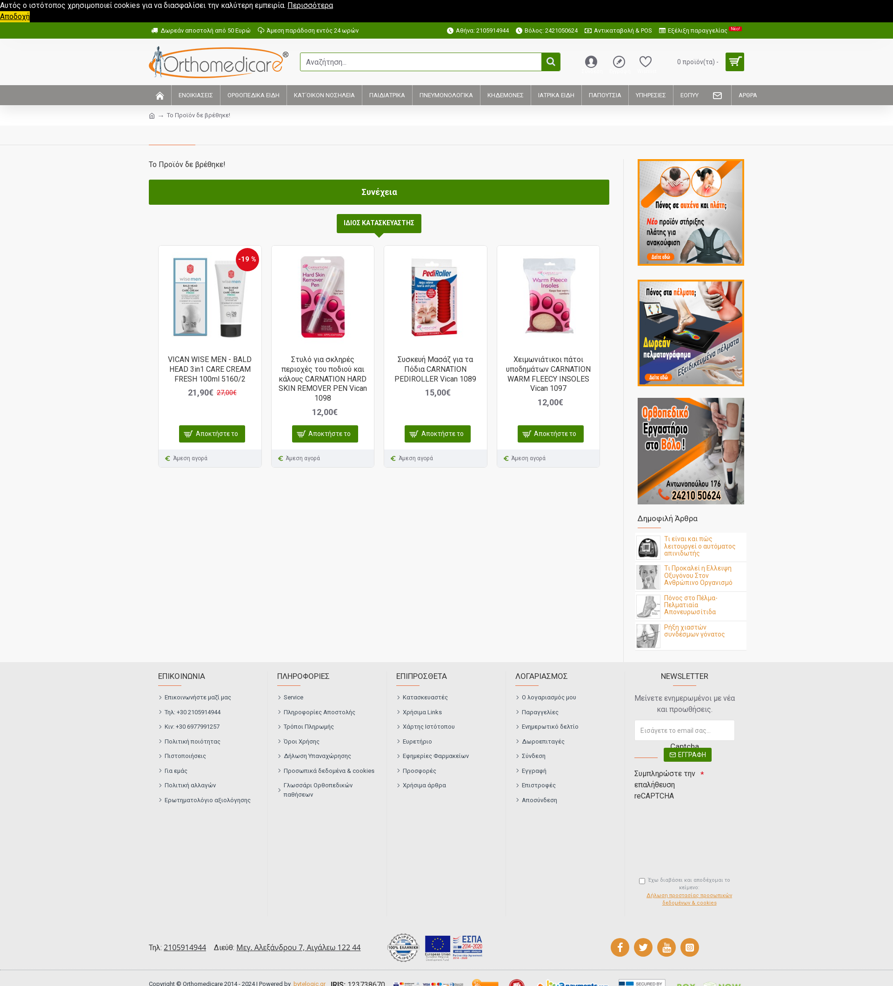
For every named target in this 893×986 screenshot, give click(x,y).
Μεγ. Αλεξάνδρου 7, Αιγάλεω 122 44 (298, 947)
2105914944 (185, 947)
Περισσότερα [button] (310, 5)
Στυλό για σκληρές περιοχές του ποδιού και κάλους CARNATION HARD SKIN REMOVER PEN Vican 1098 (323, 378)
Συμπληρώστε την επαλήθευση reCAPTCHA (664, 784)
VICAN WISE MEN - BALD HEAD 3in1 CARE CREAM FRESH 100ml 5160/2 (210, 369)
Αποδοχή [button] (15, 16)
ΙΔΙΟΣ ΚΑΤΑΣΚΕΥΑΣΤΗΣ (379, 223)
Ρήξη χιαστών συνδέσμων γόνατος (694, 631)
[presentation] (699, 821)
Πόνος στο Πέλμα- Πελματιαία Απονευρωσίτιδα (691, 605)
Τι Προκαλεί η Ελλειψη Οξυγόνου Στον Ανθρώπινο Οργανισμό (698, 575)
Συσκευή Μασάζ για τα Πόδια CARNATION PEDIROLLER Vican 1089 (435, 369)
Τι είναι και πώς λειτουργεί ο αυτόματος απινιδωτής (700, 546)
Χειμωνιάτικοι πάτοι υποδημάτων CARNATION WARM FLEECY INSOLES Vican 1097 (548, 374)
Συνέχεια (379, 192)
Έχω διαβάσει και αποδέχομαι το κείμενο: (687, 892)
